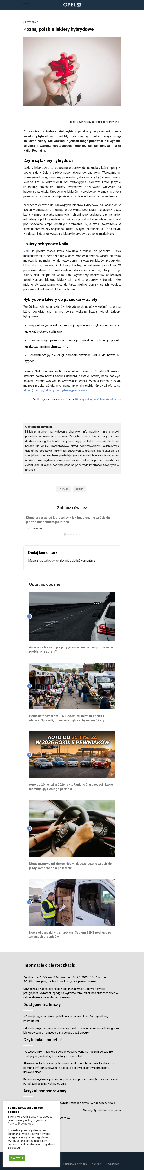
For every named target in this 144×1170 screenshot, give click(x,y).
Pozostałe (31, 22)
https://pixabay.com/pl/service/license (98, 399)
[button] (65, 534)
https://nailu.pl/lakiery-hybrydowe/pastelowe (55, 390)
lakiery (79, 488)
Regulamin (112, 1164)
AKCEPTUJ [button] (17, 1158)
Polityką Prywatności (21, 1123)
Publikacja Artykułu (75, 1164)
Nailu (26, 251)
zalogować (51, 560)
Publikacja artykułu (109, 1110)
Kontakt (96, 1164)
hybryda (63, 488)
